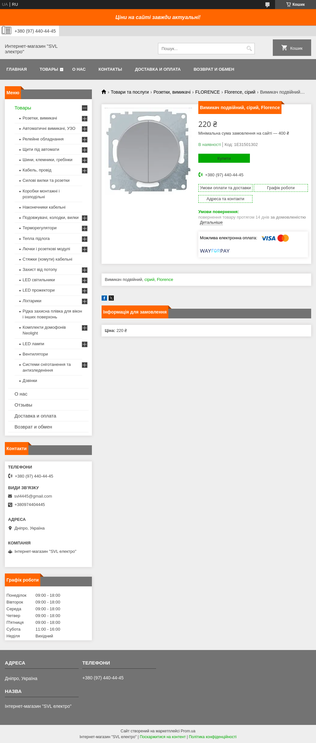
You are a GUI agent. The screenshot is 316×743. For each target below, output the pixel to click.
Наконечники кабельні (44, 207)
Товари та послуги (130, 92)
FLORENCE (207, 92)
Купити (224, 158)
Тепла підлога (36, 238)
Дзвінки (30, 380)
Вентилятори (35, 354)
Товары (49, 69)
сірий (149, 279)
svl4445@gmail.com (33, 496)
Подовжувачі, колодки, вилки (51, 217)
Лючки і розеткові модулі (46, 248)
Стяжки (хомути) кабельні (47, 259)
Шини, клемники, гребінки (48, 159)
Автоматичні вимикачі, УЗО (49, 128)
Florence (165, 279)
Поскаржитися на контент (163, 737)
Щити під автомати (41, 149)
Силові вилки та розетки (46, 180)
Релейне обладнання (43, 139)
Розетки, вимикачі (172, 92)
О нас (79, 69)
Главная (16, 69)
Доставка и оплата (158, 69)
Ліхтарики (32, 300)
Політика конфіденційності (213, 737)
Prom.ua (188, 731)
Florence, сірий (239, 92)
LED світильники (39, 279)
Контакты (110, 69)
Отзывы (23, 405)
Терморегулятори (39, 227)
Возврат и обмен (213, 69)
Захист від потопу (40, 269)
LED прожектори (39, 290)
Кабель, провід (37, 170)
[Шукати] (249, 48)
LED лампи (33, 343)
